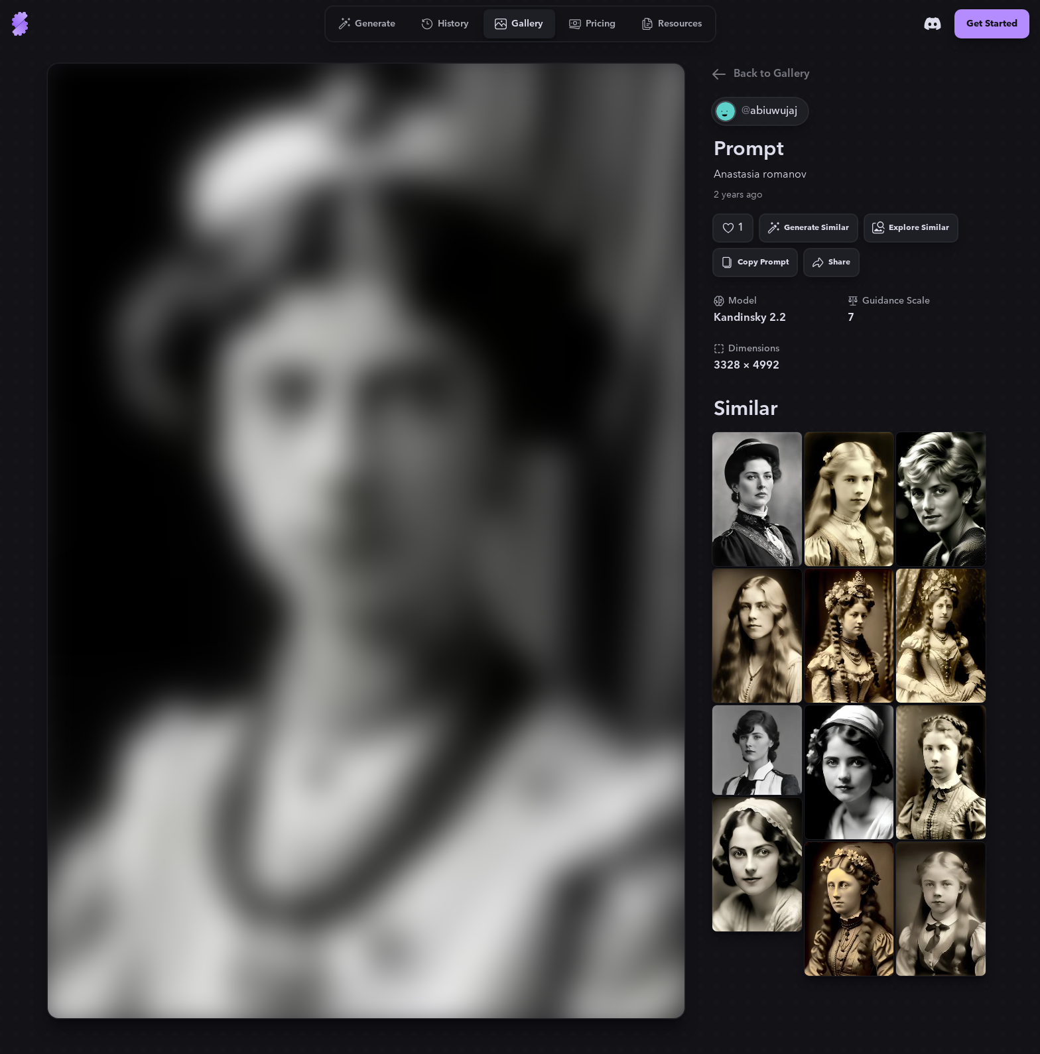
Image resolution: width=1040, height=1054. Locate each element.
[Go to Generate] (367, 24)
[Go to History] (445, 24)
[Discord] (932, 23)
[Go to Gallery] (519, 24)
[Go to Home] (20, 24)
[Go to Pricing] (592, 24)
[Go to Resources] (672, 24)
